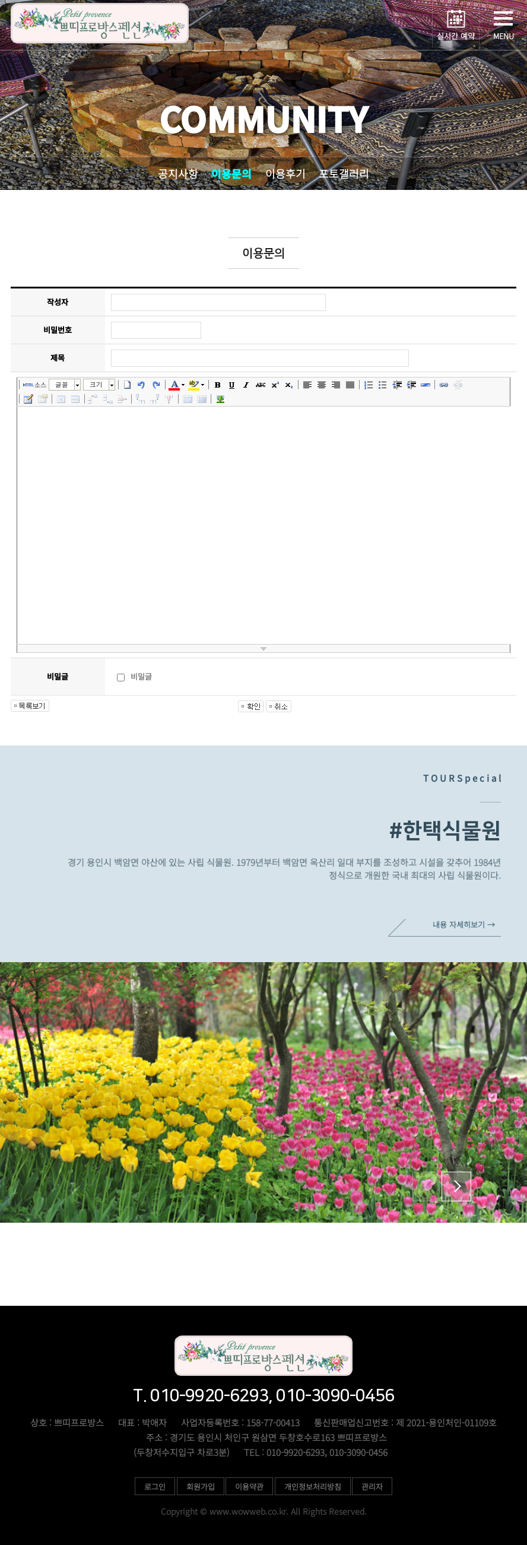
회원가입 (200, 1486)
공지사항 (178, 173)
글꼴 (61, 384)
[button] (456, 1186)
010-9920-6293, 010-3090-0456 (357, 1279)
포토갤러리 (344, 173)
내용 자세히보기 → (464, 924)
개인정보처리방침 (312, 1486)
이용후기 (285, 173)
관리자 (372, 1486)
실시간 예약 (456, 36)
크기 (96, 384)
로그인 (155, 1486)
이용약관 (249, 1486)
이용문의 (231, 173)
